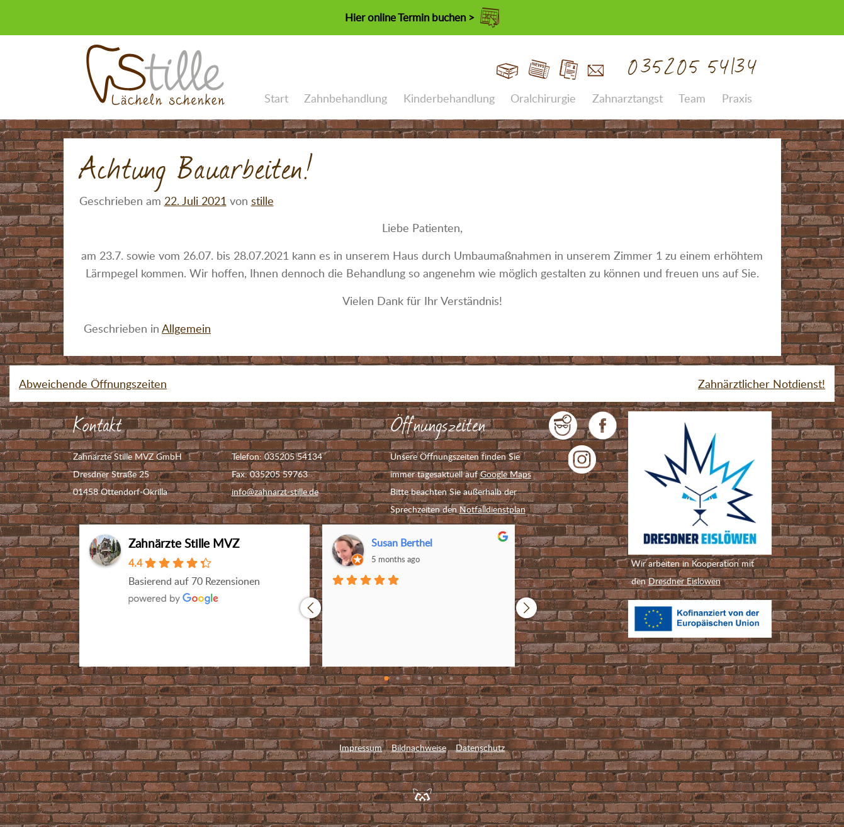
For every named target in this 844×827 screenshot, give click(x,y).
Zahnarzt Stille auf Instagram (582, 459)
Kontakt (595, 70)
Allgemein (186, 328)
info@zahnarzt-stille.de (275, 491)
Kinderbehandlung (449, 98)
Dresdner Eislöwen (684, 581)
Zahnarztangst (627, 98)
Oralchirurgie (543, 98)
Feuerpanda (422, 794)
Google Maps (505, 474)
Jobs (569, 70)
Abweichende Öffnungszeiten (93, 383)
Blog (539, 70)
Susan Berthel (401, 543)
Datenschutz (480, 747)
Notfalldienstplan (492, 509)
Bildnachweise (418, 747)
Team (692, 98)
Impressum (360, 747)
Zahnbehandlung (345, 98)
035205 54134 (693, 68)
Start (508, 70)
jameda (563, 425)
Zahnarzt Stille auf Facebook (602, 425)
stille (262, 200)
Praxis (737, 98)
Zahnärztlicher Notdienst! (761, 383)
